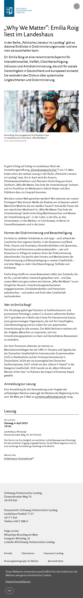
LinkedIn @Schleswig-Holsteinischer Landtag (29, 542)
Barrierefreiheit (55, 561)
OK (9, 590)
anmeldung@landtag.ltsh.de (50, 396)
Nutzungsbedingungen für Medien (21, 561)
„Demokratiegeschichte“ (43, 169)
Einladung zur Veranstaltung (18, 458)
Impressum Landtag (53, 553)
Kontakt (8, 553)
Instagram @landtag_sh (17, 538)
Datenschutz (28, 553)
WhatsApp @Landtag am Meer (21, 534)
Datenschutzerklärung (18, 581)
